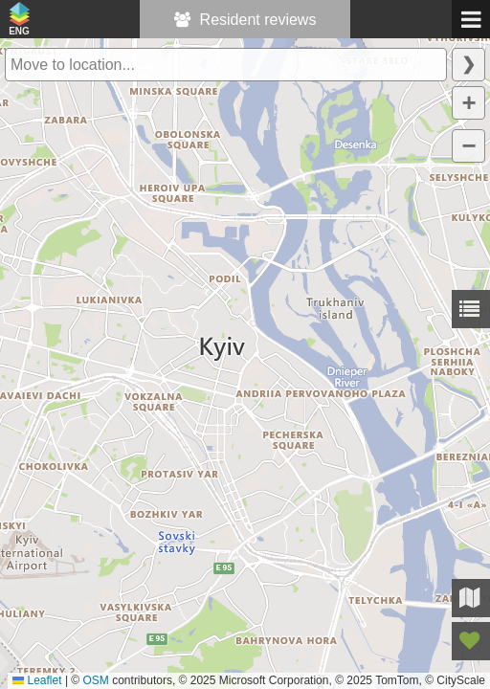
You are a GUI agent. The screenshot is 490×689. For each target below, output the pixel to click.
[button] (468, 103)
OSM (96, 680)
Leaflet (36, 680)
